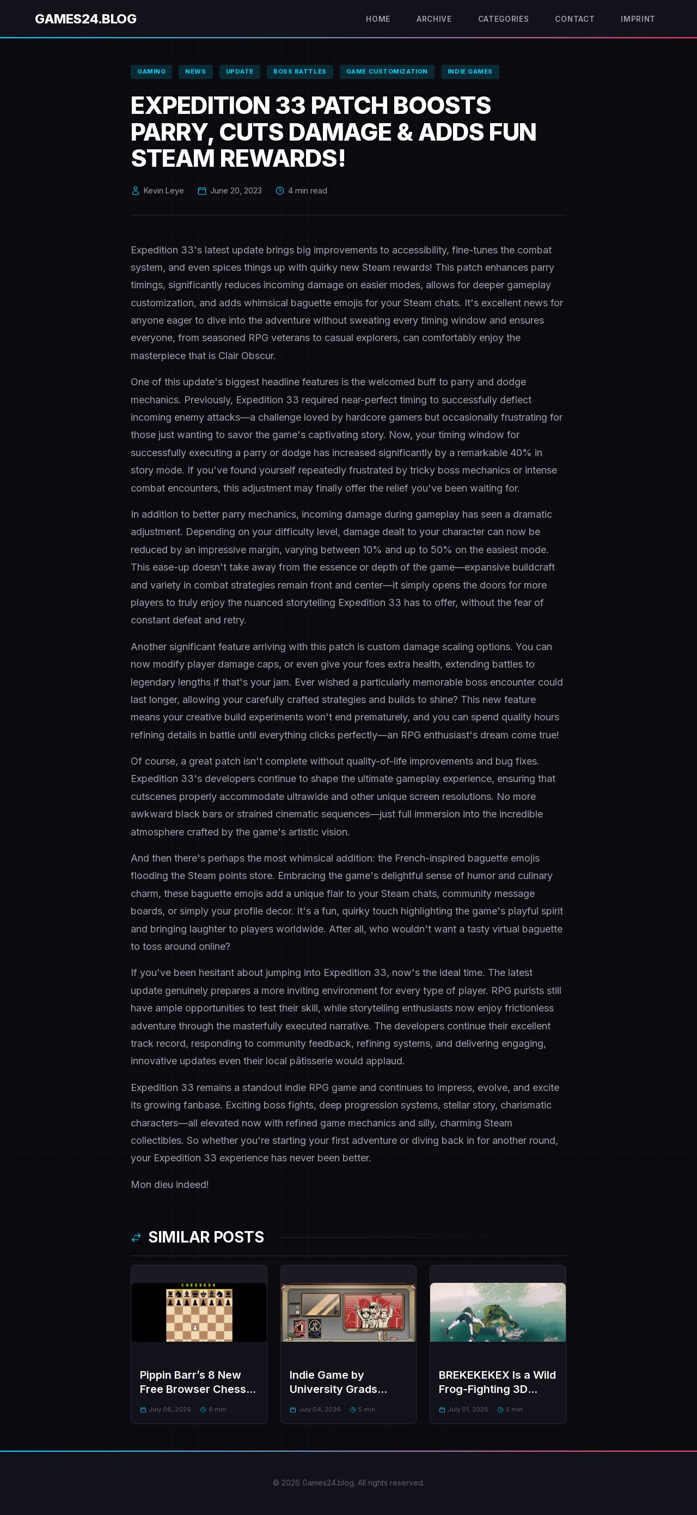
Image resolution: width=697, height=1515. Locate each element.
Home (378, 19)
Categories (503, 19)
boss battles (300, 71)
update (240, 71)
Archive (434, 19)
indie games (470, 71)
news (195, 71)
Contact (575, 19)
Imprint (638, 19)
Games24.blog (85, 19)
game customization (387, 71)
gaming (151, 71)
